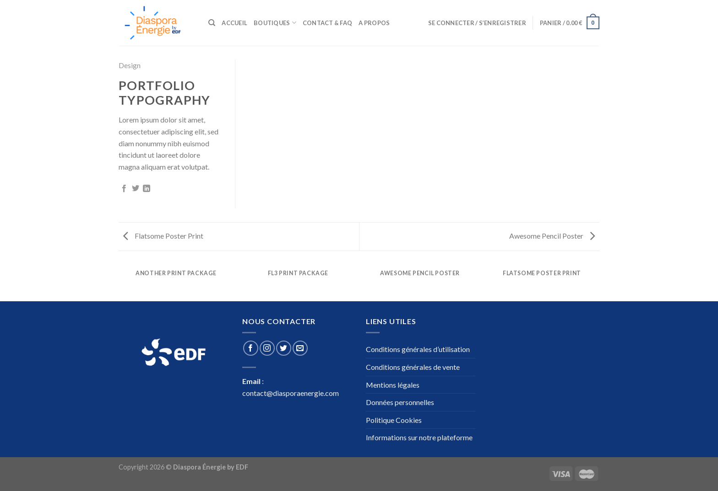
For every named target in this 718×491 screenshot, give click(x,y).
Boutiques (275, 22)
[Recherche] (211, 23)
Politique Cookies (394, 420)
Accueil (234, 23)
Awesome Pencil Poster (552, 235)
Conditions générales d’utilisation (418, 349)
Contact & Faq (327, 23)
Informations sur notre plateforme (419, 437)
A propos (374, 23)
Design (130, 65)
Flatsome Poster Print (163, 235)
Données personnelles (400, 402)
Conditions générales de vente (413, 367)
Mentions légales (392, 384)
